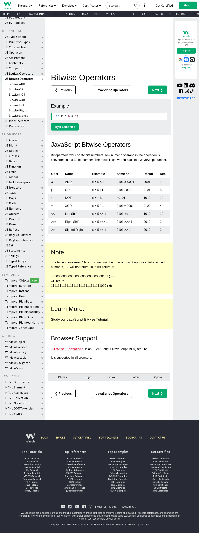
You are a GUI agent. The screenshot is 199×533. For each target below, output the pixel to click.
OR (67, 189)
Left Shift (71, 213)
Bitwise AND (17, 84)
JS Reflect (12, 229)
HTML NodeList (15, 403)
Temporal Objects (22, 280)
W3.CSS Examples (118, 476)
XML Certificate (160, 490)
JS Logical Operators (19, 73)
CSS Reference (74, 461)
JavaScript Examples (118, 464)
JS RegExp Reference (19, 240)
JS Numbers (13, 208)
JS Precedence (14, 126)
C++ (133, 14)
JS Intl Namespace (17, 182)
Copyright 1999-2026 (60, 524)
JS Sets (10, 245)
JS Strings (12, 256)
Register (186, 68)
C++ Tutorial (32, 487)
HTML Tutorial (32, 458)
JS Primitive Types (17, 42)
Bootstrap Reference (75, 476)
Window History (15, 352)
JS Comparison (15, 68)
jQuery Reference (74, 490)
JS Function (13, 166)
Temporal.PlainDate (18, 301)
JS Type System (15, 37)
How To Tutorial (32, 467)
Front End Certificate (160, 467)
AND (68, 182)
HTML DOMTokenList (19, 408)
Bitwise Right (18, 110)
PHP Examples (118, 481)
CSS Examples (118, 461)
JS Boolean (12, 151)
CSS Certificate (160, 461)
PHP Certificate (160, 476)
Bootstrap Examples (118, 478)
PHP (97, 14)
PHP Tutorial (32, 481)
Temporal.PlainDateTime (22, 307)
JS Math (10, 203)
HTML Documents (17, 382)
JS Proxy (11, 224)
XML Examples (118, 487)
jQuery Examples (118, 490)
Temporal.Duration (18, 286)
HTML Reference (75, 458)
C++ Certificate (160, 484)
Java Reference (74, 484)
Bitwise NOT (17, 94)
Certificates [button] (92, 5)
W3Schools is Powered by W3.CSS (130, 524)
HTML (7, 14)
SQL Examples (118, 470)
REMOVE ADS (186, 98)
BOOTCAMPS (134, 437)
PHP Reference (74, 478)
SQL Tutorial (32, 470)
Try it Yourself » (64, 127)
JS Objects (12, 214)
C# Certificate (160, 487)
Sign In (186, 50)
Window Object (15, 342)
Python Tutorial (32, 473)
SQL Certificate (160, 470)
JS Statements (15, 250)
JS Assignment (15, 58)
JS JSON (10, 193)
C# (144, 14)
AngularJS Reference (75, 487)
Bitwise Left (16, 105)
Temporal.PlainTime (19, 317)
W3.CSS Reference (75, 473)
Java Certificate (160, 481)
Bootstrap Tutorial (32, 478)
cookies (97, 518)
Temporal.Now (15, 296)
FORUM (100, 507)
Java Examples (118, 484)
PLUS (44, 437)
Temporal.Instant (17, 291)
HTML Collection (16, 398)
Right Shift (72, 221)
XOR (68, 205)
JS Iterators (13, 187)
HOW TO (157, 14)
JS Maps (10, 198)
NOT (68, 197)
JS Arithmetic (14, 63)
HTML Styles (13, 414)
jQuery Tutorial (31, 490)
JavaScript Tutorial (31, 464)
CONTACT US (158, 437)
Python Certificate (161, 473)
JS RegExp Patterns (18, 235)
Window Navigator (17, 363)
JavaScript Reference (74, 464)
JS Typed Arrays (15, 261)
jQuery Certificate (160, 478)
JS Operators (14, 52)
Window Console (16, 347)
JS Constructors (16, 47)
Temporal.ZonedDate (19, 328)
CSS (20, 14)
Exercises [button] (69, 5)
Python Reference (75, 470)
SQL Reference (74, 467)
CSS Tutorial (32, 461)
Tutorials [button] (25, 5)
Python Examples (118, 473)
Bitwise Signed (18, 115)
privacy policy (113, 518)
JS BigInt (11, 145)
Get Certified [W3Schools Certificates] (164, 5)
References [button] (47, 5)
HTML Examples (118, 458)
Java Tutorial (31, 484)
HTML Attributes (16, 392)
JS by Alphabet (15, 23)
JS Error (10, 172)
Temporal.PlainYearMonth (22, 322)
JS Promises (13, 219)
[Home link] (7, 5)
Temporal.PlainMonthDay (22, 312)
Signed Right (74, 229)
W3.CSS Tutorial (32, 476)
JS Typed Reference (18, 266)
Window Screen (15, 368)
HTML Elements (16, 387)
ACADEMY (129, 507)
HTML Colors (74, 481)
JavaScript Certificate (160, 464)
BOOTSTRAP (178, 14)
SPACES (60, 437)
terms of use (85, 518)
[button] (136, 5)
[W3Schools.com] (30, 440)
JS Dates (11, 161)
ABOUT (114, 507)
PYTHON (69, 14)
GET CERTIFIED (82, 437)
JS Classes (12, 156)
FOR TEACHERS (108, 437)
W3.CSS (111, 14)
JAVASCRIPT (37, 14)
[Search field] (123, 5)
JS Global (11, 177)
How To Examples (118, 467)
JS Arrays (11, 140)
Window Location (16, 357)
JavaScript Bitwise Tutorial (87, 319)
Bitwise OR (16, 89)
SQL (55, 14)
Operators (112, 90)
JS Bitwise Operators (19, 79)
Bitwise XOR (17, 100)
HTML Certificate (160, 458)
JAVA (84, 14)
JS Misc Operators (17, 121)
